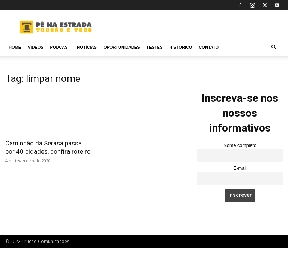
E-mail (240, 168)
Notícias (87, 47)
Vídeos (36, 47)
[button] (274, 47)
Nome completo (240, 145)
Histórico (180, 47)
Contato (209, 47)
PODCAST (60, 47)
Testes (154, 47)
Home (15, 47)
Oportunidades (122, 47)
